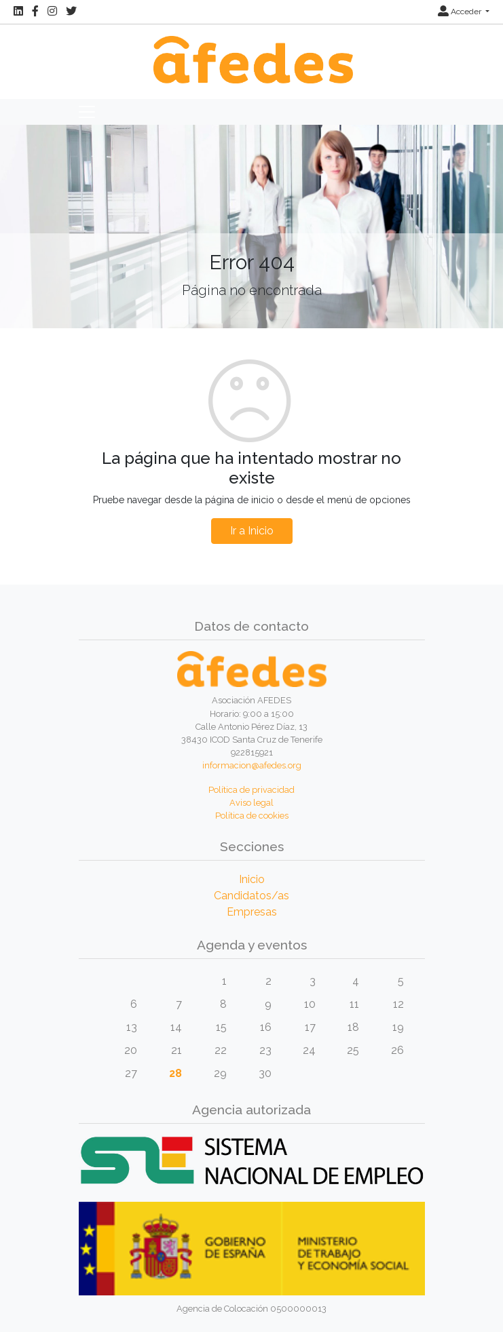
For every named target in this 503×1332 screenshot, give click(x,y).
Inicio (252, 879)
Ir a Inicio (252, 530)
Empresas (252, 911)
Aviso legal (251, 803)
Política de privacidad (251, 790)
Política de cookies (251, 815)
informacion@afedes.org (251, 765)
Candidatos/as (251, 895)
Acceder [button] (460, 11)
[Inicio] (251, 52)
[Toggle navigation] (87, 112)
